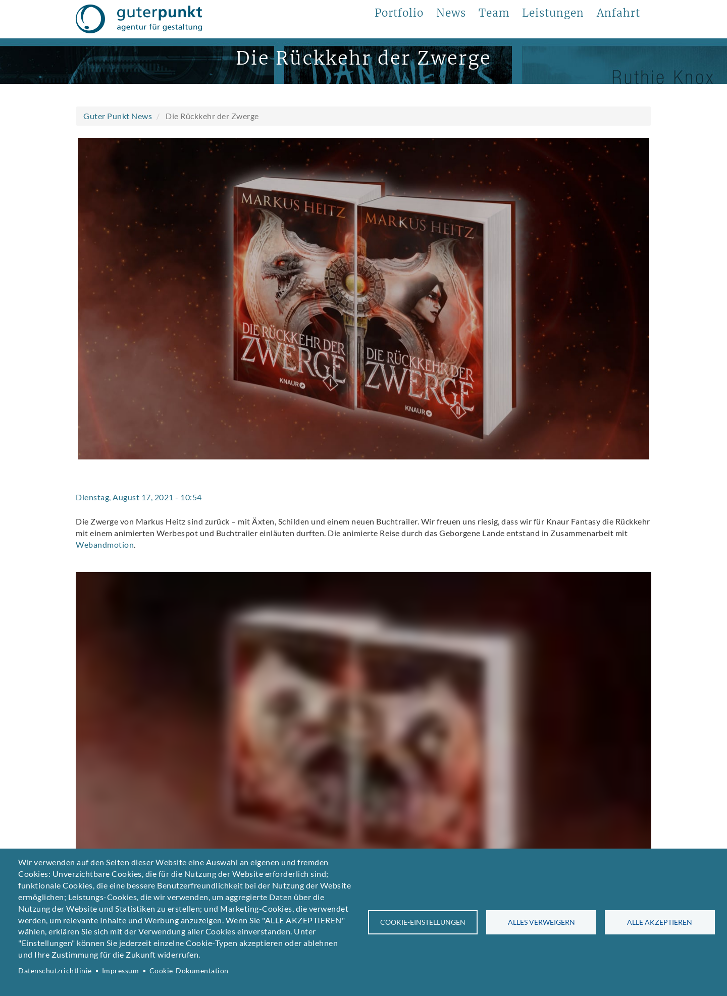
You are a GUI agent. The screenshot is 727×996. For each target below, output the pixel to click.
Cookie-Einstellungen (422, 922)
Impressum (120, 971)
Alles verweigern (541, 922)
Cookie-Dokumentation (189, 971)
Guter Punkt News (117, 116)
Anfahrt (618, 13)
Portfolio (399, 13)
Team (494, 13)
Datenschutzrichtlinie (55, 971)
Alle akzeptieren (659, 922)
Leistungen (553, 13)
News (451, 13)
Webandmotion (105, 544)
